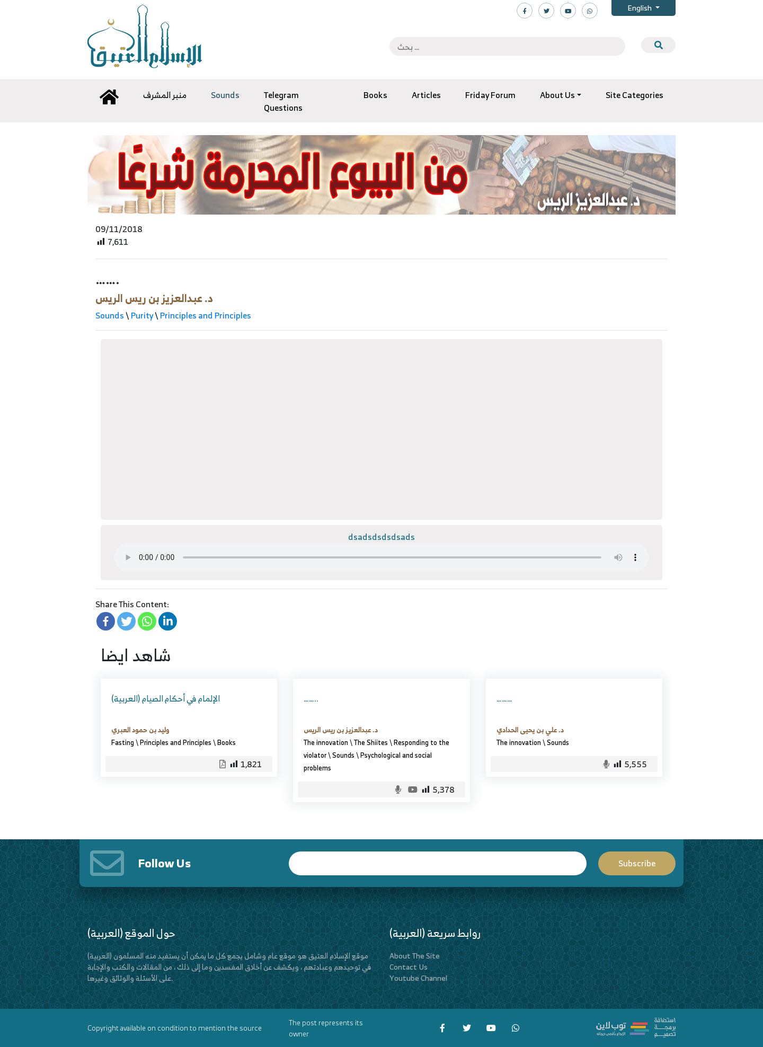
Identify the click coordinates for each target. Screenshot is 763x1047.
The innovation (326, 742)
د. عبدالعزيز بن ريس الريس (154, 298)
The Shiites (371, 742)
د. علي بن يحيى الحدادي (530, 729)
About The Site (414, 955)
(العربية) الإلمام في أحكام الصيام (165, 698)
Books (226, 742)
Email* (438, 863)
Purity (142, 315)
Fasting (122, 742)
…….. (311, 698)
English (640, 7)
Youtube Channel (418, 977)
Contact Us (408, 966)
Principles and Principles (205, 315)
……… (504, 698)
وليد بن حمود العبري (140, 729)
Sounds (109, 315)
